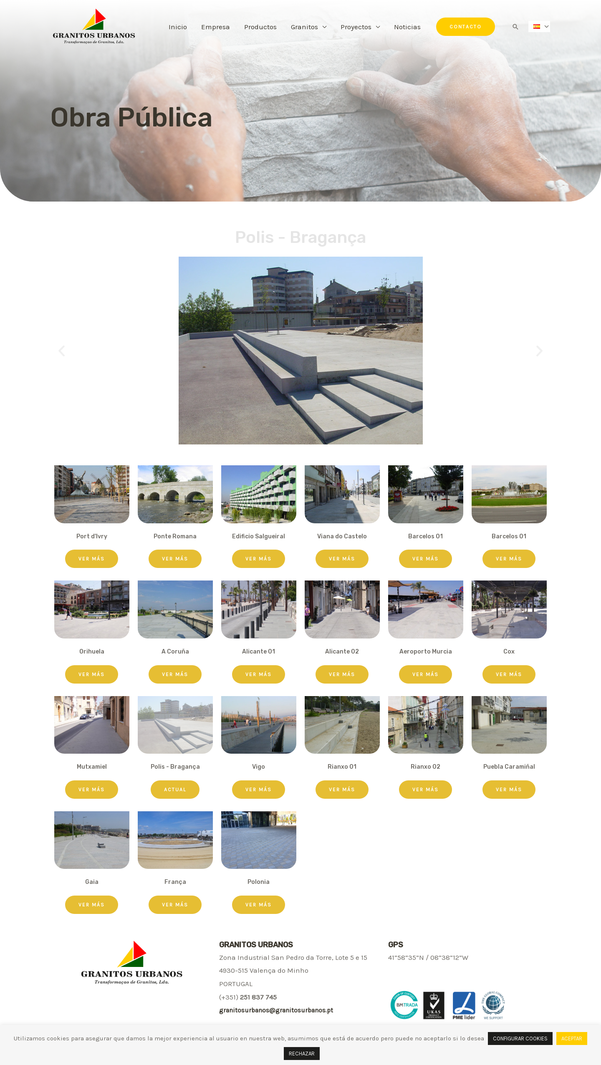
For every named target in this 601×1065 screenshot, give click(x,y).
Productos (260, 27)
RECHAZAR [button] (302, 1053)
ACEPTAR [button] (571, 1038)
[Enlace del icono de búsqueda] (515, 26)
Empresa (215, 27)
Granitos (304, 27)
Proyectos (356, 27)
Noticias (407, 27)
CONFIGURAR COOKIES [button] (520, 1038)
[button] (91, 559)
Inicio (178, 27)
